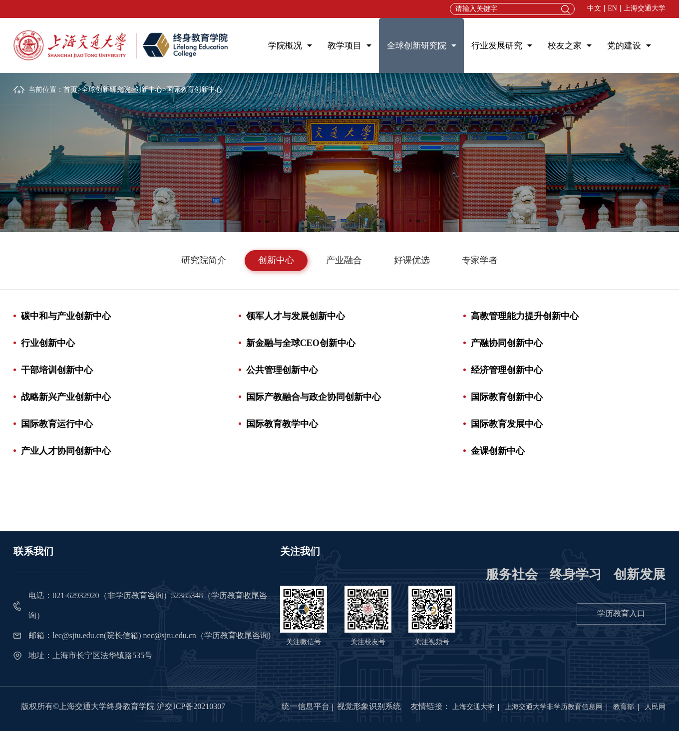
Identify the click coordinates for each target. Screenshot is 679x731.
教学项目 (344, 45)
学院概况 (285, 45)
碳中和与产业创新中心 (66, 316)
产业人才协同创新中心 (66, 451)
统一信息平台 (306, 706)
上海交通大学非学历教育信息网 (554, 707)
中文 (594, 8)
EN (612, 8)
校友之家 (565, 45)
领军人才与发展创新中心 (295, 316)
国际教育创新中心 (507, 397)
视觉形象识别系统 (369, 706)
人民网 (655, 707)
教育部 (623, 707)
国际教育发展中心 (507, 424)
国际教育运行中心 (57, 424)
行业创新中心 (48, 343)
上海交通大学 (645, 8)
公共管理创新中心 (282, 370)
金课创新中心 (498, 451)
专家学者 (480, 260)
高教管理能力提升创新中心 (525, 316)
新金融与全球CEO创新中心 (300, 343)
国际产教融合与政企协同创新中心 (313, 397)
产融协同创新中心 (507, 343)
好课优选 (412, 260)
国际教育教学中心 (282, 424)
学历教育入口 (621, 613)
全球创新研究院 (416, 45)
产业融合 (344, 260)
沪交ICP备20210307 (191, 706)
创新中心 (148, 89)
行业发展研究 (496, 45)
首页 (70, 89)
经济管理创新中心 (507, 370)
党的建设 (624, 45)
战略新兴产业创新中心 (66, 397)
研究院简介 (203, 260)
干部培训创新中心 (57, 370)
